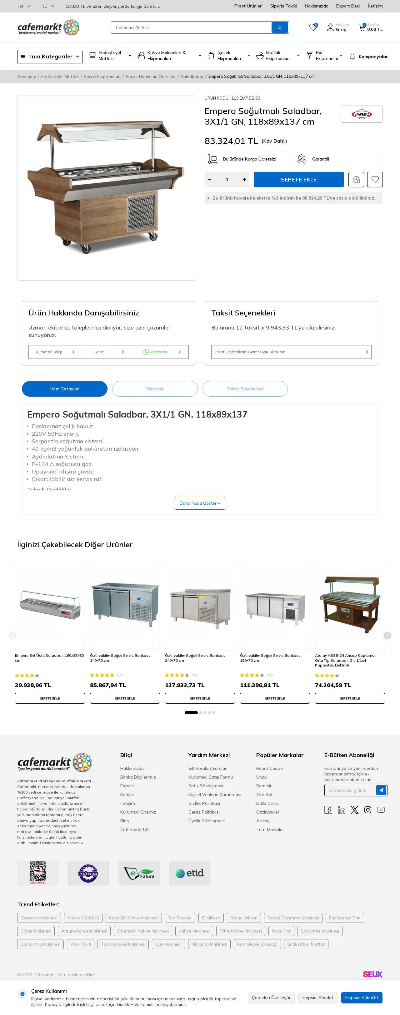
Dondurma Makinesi (40, 951)
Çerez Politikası (204, 819)
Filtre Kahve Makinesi (241, 938)
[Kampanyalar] (366, 56)
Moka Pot (281, 938)
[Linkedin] (342, 817)
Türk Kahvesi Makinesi (123, 951)
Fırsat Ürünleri (248, 6)
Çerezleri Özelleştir (271, 997)
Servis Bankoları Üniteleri (151, 76)
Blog (124, 828)
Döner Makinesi (36, 938)
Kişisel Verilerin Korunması (214, 802)
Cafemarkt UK (134, 836)
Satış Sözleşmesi (205, 793)
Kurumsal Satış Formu (210, 784)
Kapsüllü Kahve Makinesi (133, 925)
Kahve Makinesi (194, 938)
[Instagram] (368, 817)
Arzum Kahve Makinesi (84, 938)
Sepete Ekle (299, 179)
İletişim (375, 6)
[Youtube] (381, 817)
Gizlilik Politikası (204, 810)
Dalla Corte (267, 810)
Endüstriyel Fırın (345, 925)
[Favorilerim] (313, 27)
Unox (261, 784)
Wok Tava (80, 951)
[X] (355, 817)
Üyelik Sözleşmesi (206, 828)
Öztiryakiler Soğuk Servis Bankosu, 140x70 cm (123, 663)
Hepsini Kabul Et (361, 997)
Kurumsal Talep (55, 355)
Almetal (264, 802)
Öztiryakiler (267, 819)
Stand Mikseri (244, 925)
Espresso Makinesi (39, 925)
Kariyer (127, 802)
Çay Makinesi (168, 951)
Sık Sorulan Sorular (207, 775)
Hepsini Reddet (317, 997)
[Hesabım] (338, 27)
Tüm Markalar (270, 836)
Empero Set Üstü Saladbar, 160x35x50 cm (41, 663)
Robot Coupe (269, 775)
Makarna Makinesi (209, 951)
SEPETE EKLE (50, 704)
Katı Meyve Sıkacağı (257, 951)
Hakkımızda (316, 6)
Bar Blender (180, 925)
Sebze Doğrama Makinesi (293, 925)
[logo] (48, 27)
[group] (106, 188)
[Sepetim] (370, 27)
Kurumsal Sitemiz (138, 819)
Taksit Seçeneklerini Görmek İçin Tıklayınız (291, 355)
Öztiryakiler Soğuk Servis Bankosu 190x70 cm (272, 663)
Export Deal (348, 6)
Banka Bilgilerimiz (138, 784)
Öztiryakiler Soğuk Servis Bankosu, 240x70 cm (198, 663)
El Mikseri (211, 925)
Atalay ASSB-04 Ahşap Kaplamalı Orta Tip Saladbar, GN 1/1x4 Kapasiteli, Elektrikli (348, 665)
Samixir (264, 793)
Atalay (262, 828)
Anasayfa (26, 76)
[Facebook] (328, 817)
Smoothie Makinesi (320, 938)
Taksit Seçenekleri (245, 394)
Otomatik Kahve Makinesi (143, 938)
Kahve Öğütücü (83, 925)
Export (108, 355)
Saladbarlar (192, 76)
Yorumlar (155, 394)
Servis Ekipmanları (102, 76)
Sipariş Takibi (283, 6)
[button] (191, 719)
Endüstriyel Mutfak (60, 76)
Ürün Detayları (64, 394)
